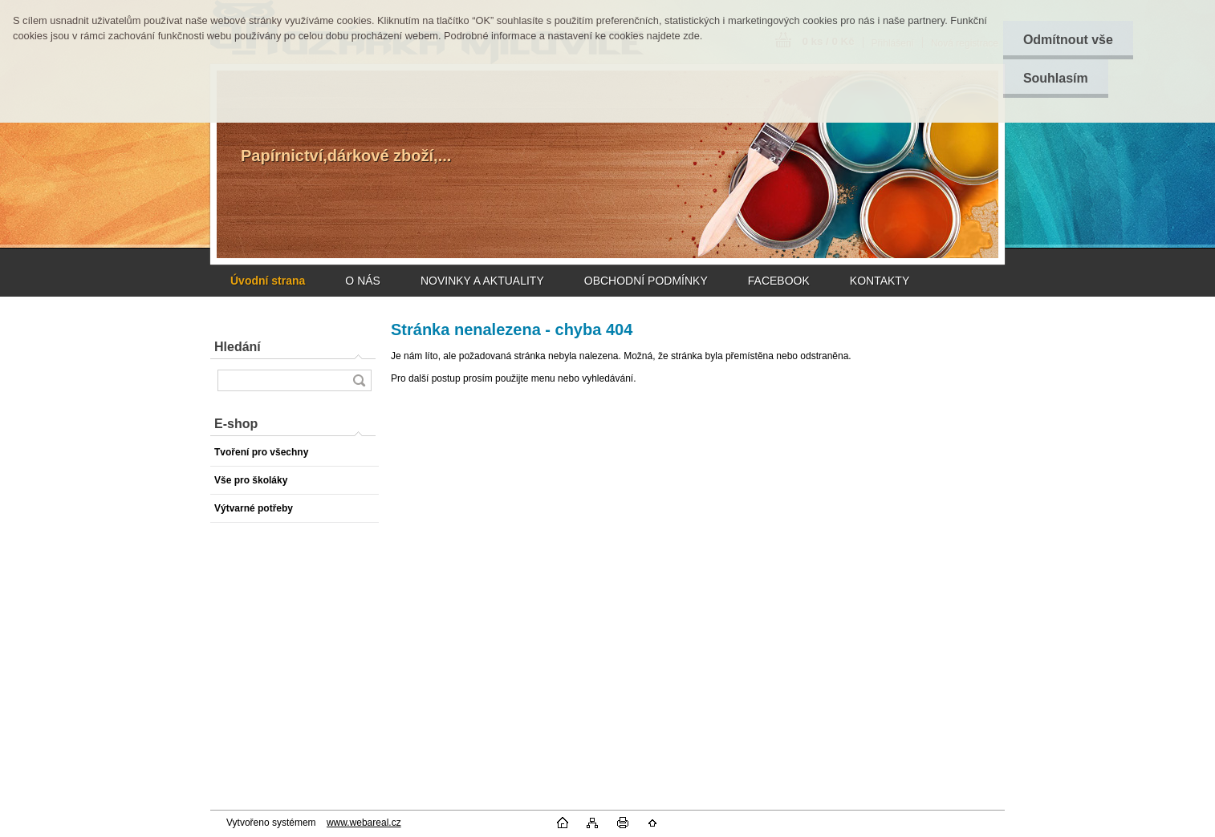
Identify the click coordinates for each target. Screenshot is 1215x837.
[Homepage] (267, 281)
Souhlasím (1055, 78)
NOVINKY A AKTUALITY (482, 280)
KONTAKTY (879, 280)
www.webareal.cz (364, 822)
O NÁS (362, 280)
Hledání (237, 347)
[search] (359, 380)
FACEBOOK (779, 280)
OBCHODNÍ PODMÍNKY (646, 280)
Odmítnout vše (1068, 39)
